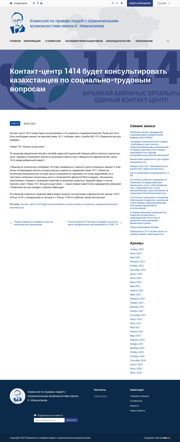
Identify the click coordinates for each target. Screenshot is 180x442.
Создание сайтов (153, 438)
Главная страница (139, 396)
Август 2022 (136, 273)
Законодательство (119, 41)
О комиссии (53, 41)
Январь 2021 (136, 343)
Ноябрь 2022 (137, 265)
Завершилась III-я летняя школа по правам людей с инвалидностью (148, 233)
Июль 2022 (135, 278)
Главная (15, 41)
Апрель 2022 (136, 290)
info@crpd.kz (18, 3)
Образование (144, 41)
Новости (15, 123)
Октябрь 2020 (137, 356)
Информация (33, 41)
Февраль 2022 (137, 298)
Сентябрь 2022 (138, 269)
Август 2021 (136, 319)
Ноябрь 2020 (137, 352)
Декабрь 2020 (137, 348)
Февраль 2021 (137, 339)
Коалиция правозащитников (84, 41)
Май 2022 (135, 286)
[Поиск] (168, 42)
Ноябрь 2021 (137, 311)
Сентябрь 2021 (138, 315)
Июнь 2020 (135, 372)
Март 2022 (135, 294)
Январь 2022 (136, 302)
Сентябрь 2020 (138, 360)
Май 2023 (135, 257)
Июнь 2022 (135, 282)
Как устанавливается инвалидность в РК (149, 174)
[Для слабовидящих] (122, 3)
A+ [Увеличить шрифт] (113, 3)
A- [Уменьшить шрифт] (117, 3)
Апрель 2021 (136, 331)
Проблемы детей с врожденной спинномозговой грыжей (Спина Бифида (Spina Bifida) (146, 135)
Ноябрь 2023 (137, 249)
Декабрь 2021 (137, 306)
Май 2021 (135, 327)
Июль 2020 (135, 368)
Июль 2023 (135, 253)
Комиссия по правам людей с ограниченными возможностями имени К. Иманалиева (74, 23)
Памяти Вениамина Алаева (144, 227)
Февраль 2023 (137, 261)
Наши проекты (137, 410)
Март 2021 (135, 335)
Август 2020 (136, 364)
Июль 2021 (135, 323)
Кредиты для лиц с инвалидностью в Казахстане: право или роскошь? (149, 167)
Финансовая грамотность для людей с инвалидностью (150, 160)
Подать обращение (140, 3)
